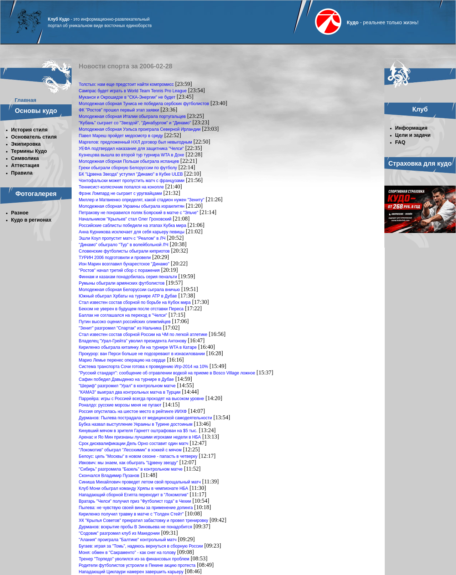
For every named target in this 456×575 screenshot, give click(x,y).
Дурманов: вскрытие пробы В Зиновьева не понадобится (135, 526)
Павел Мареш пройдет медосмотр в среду (121, 135)
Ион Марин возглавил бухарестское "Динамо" (124, 263)
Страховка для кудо (420, 163)
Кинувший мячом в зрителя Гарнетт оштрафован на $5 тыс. (138, 430)
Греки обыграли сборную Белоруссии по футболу (128, 167)
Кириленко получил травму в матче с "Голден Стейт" (131, 514)
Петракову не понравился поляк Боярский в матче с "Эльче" (138, 212)
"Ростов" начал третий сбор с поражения (119, 270)
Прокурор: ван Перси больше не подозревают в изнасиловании (142, 353)
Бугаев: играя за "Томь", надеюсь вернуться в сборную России (141, 546)
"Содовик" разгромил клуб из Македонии (119, 533)
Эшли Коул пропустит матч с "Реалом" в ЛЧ (122, 238)
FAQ (400, 142)
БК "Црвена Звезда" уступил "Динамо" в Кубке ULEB (131, 174)
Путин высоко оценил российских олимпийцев (125, 321)
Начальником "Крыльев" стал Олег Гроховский (125, 219)
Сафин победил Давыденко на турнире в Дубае (126, 379)
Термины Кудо (29, 151)
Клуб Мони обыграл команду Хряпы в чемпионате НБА (133, 488)
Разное (19, 213)
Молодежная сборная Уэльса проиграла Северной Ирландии (140, 129)
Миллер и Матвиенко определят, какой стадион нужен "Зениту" (141, 199)
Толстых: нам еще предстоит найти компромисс (126, 84)
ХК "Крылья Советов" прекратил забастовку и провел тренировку (143, 520)
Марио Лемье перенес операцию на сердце (122, 360)
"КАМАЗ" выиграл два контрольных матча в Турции (130, 392)
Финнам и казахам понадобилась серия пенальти (128, 276)
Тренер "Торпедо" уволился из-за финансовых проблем (134, 558)
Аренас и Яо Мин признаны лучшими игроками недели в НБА (140, 437)
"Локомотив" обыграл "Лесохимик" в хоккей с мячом (130, 449)
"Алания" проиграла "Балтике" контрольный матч (128, 539)
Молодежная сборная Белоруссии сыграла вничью (129, 289)
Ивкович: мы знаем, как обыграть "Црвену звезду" (128, 462)
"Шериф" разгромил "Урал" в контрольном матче (127, 385)
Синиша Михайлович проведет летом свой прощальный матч (140, 482)
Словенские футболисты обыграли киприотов (124, 251)
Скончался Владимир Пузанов (109, 475)
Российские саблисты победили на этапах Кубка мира (132, 225)
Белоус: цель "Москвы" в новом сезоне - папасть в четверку (138, 456)
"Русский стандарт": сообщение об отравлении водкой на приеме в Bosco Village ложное (167, 373)
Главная (25, 100)
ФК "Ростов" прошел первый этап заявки (119, 110)
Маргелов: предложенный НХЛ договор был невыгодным (135, 142)
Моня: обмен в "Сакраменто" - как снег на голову (127, 552)
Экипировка (26, 144)
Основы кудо (36, 110)
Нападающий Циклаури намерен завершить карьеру (131, 571)
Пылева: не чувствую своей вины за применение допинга (136, 507)
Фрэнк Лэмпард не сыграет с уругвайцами (120, 193)
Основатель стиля (34, 137)
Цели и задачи (413, 135)
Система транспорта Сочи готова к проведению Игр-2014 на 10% (143, 366)
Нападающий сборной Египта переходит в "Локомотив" (133, 494)
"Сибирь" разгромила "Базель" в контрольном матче (131, 469)
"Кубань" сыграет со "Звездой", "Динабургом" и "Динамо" (135, 122)
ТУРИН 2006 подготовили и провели (115, 257)
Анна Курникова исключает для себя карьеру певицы (132, 231)
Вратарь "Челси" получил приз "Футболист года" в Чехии (135, 501)
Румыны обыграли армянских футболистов (122, 283)
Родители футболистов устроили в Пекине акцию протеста (137, 565)
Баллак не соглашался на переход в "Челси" (123, 315)
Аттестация (25, 165)
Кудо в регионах (31, 220)
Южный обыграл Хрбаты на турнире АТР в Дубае (128, 296)
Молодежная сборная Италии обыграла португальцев (132, 116)
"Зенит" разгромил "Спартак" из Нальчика (120, 328)
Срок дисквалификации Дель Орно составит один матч (133, 443)
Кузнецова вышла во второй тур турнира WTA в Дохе (131, 154)
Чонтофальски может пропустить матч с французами (132, 180)
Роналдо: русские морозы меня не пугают (120, 405)
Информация (411, 128)
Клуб (420, 109)
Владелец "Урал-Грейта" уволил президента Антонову (132, 340)
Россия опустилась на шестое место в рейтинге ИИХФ (133, 411)
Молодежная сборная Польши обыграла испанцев (129, 161)
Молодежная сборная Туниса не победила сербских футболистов (144, 103)
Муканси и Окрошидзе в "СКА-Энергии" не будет (127, 97)
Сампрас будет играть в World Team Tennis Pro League (133, 90)
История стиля (29, 130)
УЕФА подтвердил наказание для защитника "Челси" (131, 148)
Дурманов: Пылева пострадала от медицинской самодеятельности (145, 417)
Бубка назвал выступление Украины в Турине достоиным (135, 424)
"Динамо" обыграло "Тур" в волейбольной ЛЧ (123, 244)
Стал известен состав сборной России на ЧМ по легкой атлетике (143, 334)
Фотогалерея (36, 193)
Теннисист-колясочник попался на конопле (121, 187)
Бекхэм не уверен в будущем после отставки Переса (131, 308)
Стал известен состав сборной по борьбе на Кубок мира (135, 302)
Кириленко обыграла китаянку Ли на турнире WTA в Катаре (138, 347)
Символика (25, 158)
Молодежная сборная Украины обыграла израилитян (132, 206)
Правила (21, 173)
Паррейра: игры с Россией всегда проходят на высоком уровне (141, 398)
